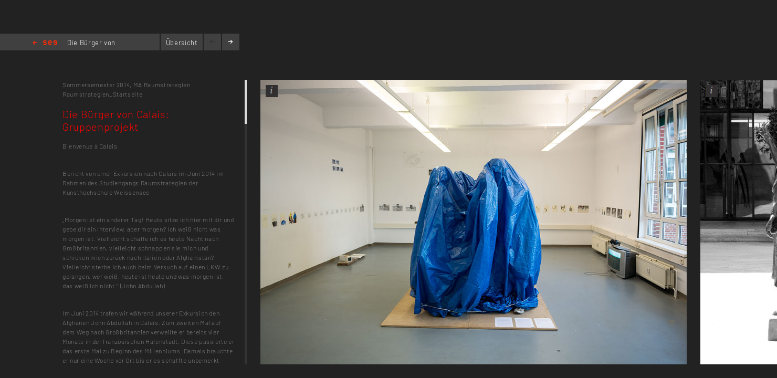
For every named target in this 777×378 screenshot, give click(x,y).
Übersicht (182, 42)
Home (45, 43)
